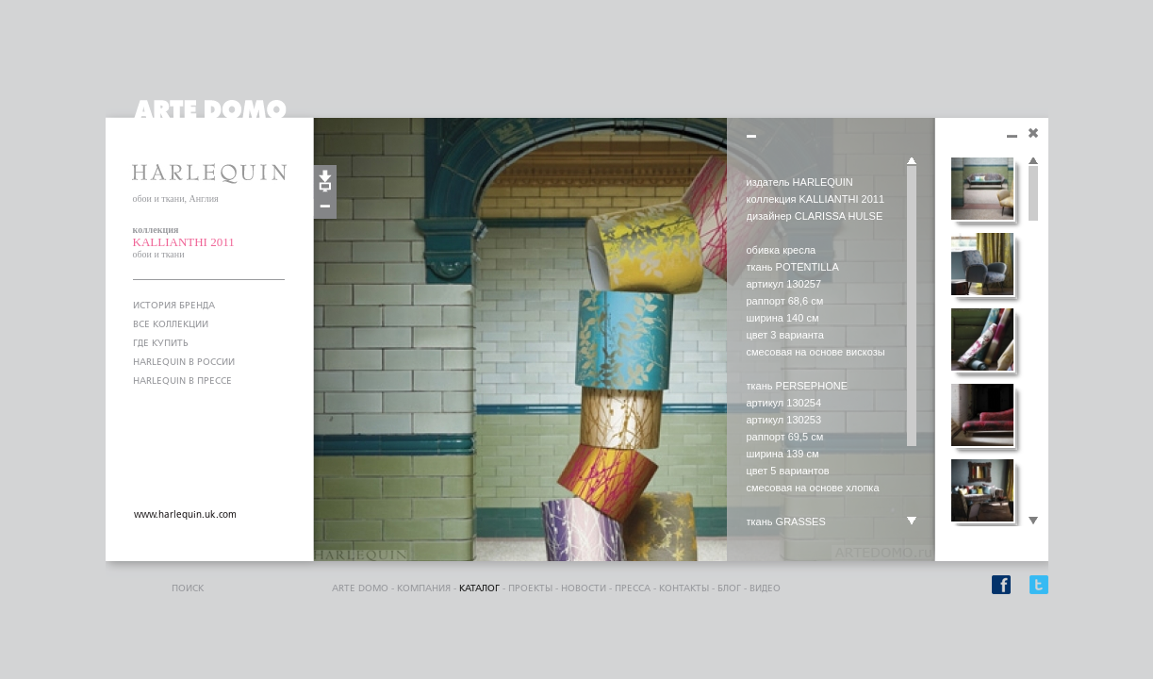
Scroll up (911, 161)
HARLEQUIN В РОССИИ (184, 362)
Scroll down (911, 521)
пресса (633, 588)
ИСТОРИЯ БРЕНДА (174, 305)
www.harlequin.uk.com (185, 515)
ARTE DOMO (360, 588)
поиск (188, 588)
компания (424, 588)
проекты (530, 588)
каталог (479, 588)
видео (765, 588)
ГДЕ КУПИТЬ (161, 343)
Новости (583, 588)
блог (729, 588)
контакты (684, 588)
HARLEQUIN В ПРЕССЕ (182, 381)
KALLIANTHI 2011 (184, 242)
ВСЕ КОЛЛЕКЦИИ (170, 324)
